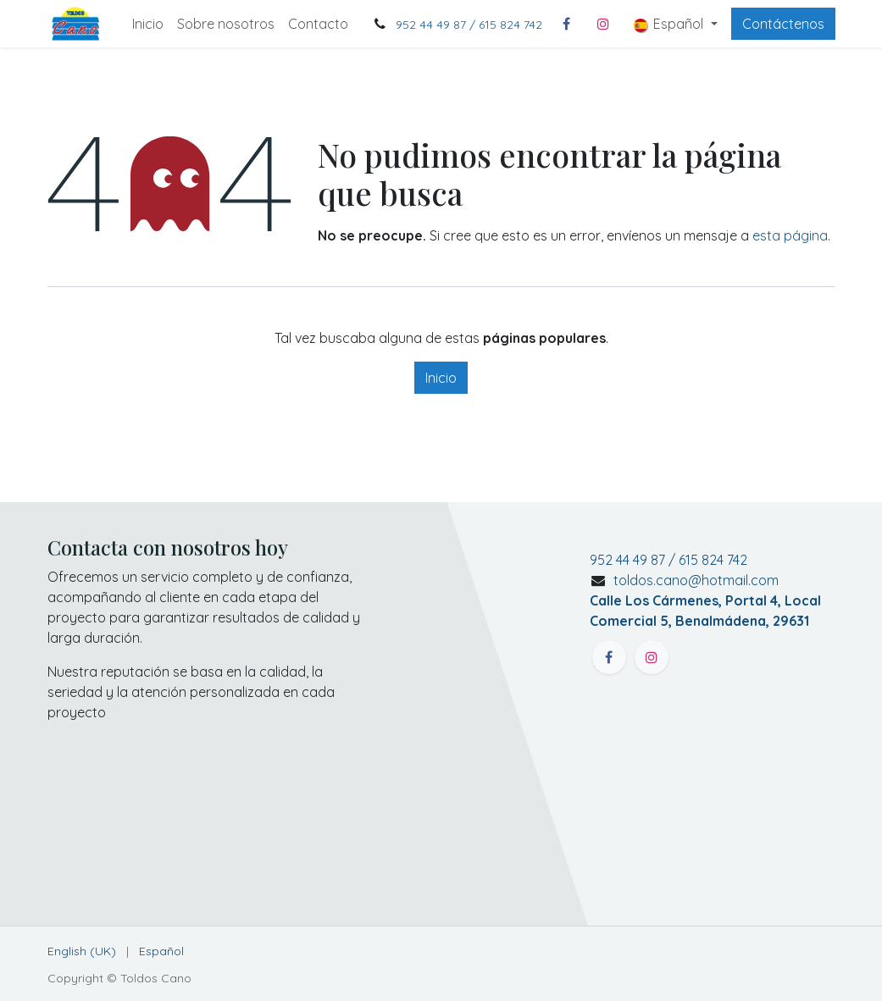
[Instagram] (603, 24)
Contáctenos (783, 23)
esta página (790, 235)
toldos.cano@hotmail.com (705, 600)
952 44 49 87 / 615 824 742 (469, 24)
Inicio (441, 377)
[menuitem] (147, 24)
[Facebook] (566, 24)
